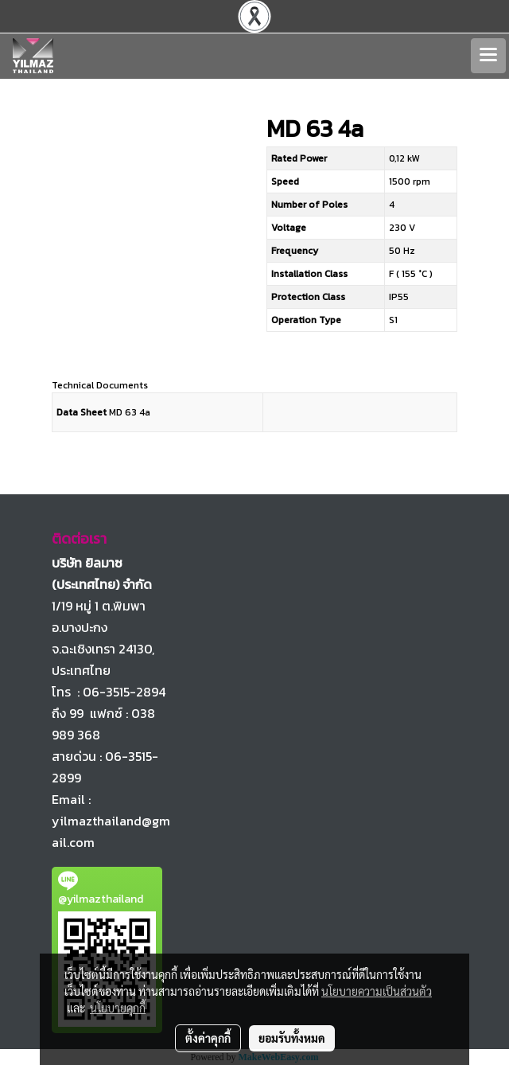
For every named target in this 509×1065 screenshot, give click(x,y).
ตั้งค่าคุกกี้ (208, 1038)
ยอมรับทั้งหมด (291, 1038)
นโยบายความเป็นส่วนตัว (376, 991)
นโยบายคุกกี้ (118, 1008)
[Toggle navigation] (488, 55)
